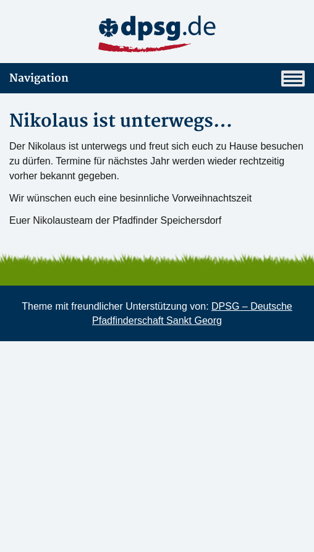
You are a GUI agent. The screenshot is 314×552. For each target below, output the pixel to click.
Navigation (157, 78)
